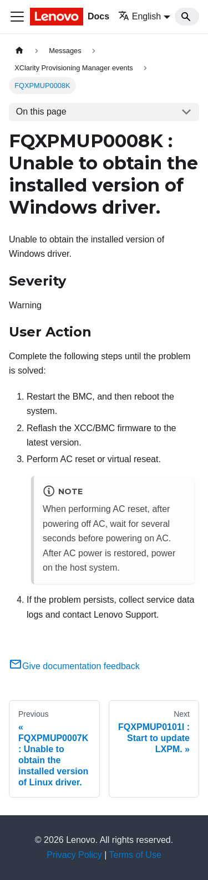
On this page (41, 111)
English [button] (139, 16)
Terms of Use (135, 855)
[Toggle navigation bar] (17, 16)
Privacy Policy (74, 855)
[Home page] (19, 50)
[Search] (187, 16)
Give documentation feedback (74, 666)
